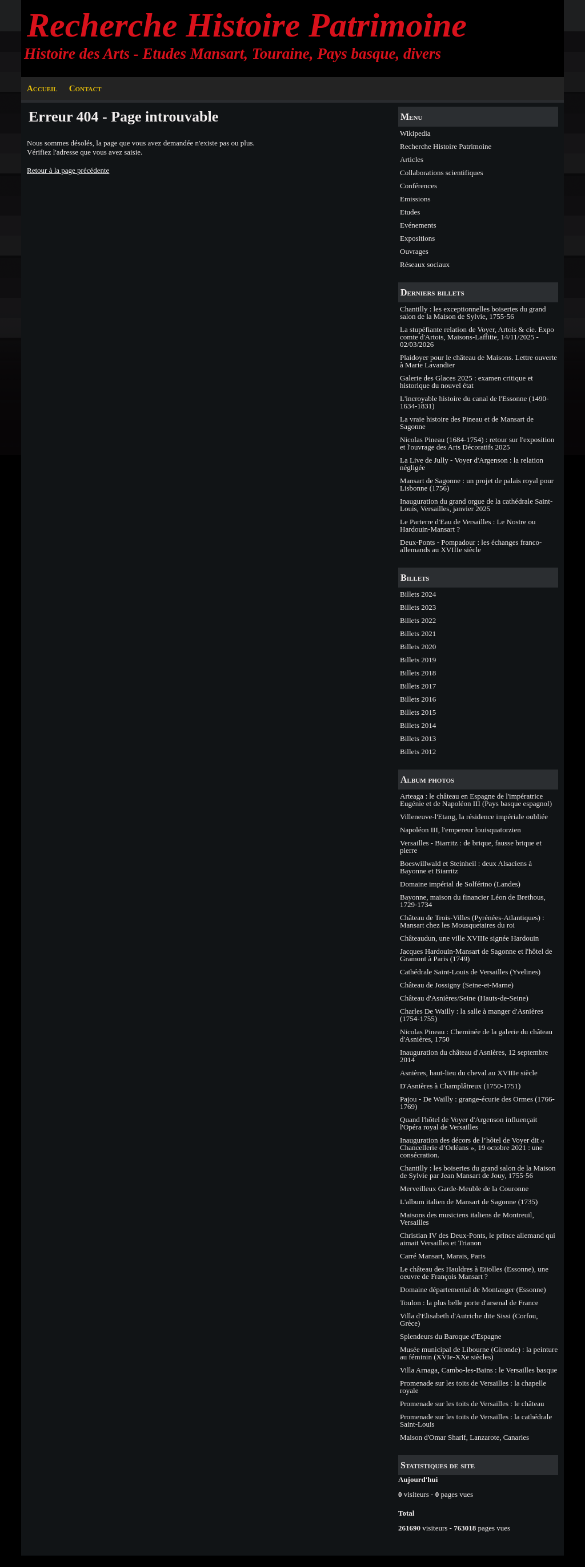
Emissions (415, 199)
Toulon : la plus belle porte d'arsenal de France (469, 1302)
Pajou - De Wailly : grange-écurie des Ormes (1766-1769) (477, 1103)
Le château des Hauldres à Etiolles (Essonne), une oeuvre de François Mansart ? (474, 1273)
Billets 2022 (418, 620)
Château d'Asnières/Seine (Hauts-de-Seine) (464, 998)
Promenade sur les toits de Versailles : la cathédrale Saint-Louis (476, 1420)
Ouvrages (414, 251)
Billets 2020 (418, 646)
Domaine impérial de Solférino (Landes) (460, 884)
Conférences (418, 185)
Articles (411, 159)
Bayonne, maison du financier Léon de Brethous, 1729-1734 (473, 901)
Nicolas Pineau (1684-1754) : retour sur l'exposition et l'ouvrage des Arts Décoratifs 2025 (477, 443)
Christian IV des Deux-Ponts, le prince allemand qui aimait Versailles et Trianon (477, 1239)
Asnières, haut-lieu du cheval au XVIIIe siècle (469, 1072)
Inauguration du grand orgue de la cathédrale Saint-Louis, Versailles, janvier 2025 (476, 505)
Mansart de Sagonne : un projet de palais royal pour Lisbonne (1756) (477, 484)
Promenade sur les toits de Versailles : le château (472, 1403)
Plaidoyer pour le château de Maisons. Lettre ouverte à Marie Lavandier (478, 361)
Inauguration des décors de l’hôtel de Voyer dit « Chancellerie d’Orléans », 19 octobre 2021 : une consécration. (472, 1147)
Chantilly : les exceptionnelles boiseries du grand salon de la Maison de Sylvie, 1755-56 (473, 313)
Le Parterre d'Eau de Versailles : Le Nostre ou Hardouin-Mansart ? (467, 525)
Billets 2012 (418, 751)
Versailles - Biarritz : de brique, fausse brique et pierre (471, 847)
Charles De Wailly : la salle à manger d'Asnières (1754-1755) (471, 1015)
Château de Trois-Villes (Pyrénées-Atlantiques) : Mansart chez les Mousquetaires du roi (472, 921)
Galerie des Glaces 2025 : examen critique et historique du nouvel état (466, 382)
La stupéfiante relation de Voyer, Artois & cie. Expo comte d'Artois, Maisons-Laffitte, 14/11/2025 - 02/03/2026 (477, 337)
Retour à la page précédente (68, 170)
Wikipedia (415, 133)
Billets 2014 (418, 725)
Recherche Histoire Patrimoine (247, 25)
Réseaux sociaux (425, 264)
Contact (85, 88)
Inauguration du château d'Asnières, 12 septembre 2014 (474, 1056)
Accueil (42, 88)
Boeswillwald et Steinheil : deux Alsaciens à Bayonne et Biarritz (466, 867)
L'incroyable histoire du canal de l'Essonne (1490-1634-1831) (474, 402)
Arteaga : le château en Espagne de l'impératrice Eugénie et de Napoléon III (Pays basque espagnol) (476, 800)
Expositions (417, 238)
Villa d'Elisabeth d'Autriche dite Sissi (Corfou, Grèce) (469, 1319)
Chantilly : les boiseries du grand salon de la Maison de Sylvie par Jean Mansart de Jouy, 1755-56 (478, 1172)
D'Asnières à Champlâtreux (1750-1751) (460, 1086)
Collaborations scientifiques (441, 172)
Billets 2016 (418, 699)
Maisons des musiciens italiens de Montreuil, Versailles (467, 1218)
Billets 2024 (418, 594)
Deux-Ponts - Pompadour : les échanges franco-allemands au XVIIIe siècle (471, 546)
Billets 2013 (418, 738)
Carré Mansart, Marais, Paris (443, 1256)
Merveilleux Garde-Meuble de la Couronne (464, 1188)
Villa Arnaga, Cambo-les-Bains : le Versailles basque (478, 1370)
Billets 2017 (418, 686)
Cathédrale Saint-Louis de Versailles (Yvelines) (470, 971)
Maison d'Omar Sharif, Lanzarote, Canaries (464, 1437)
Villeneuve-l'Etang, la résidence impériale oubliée (474, 816)
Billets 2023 (418, 607)
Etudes (410, 212)
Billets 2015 (418, 712)
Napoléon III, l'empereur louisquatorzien (460, 829)
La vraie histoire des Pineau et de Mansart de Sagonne (467, 423)
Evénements (418, 225)
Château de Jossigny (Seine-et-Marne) (457, 985)
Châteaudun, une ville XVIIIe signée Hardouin (469, 938)
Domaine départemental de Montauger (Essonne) (473, 1289)
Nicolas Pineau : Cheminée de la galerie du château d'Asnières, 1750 (476, 1035)
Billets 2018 (418, 673)
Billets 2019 (418, 659)
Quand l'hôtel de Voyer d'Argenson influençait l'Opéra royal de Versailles (468, 1123)
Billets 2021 (418, 633)
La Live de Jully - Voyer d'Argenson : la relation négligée (471, 464)
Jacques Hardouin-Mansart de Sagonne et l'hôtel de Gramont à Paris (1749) (476, 955)
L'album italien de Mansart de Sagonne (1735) (469, 1201)
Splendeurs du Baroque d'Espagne (450, 1336)
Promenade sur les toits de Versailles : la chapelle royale (473, 1387)
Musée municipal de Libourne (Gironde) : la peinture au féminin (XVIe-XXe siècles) (479, 1353)
